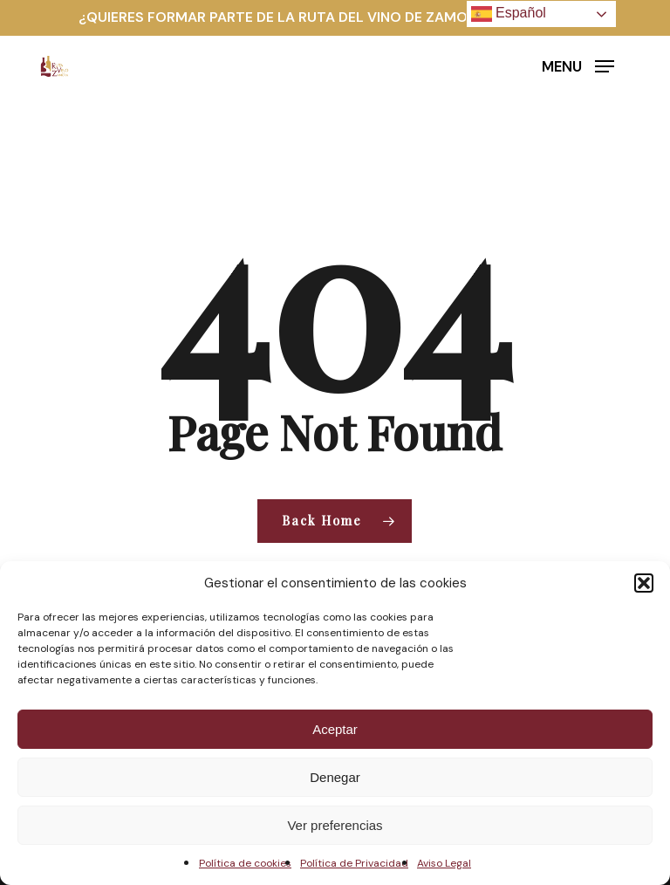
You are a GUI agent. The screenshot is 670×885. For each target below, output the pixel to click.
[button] (644, 583)
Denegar (335, 777)
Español (508, 13)
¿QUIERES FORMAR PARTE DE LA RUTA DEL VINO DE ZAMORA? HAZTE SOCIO (335, 17)
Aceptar (335, 729)
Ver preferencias (334, 825)
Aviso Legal (444, 863)
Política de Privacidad (354, 863)
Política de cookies (245, 863)
